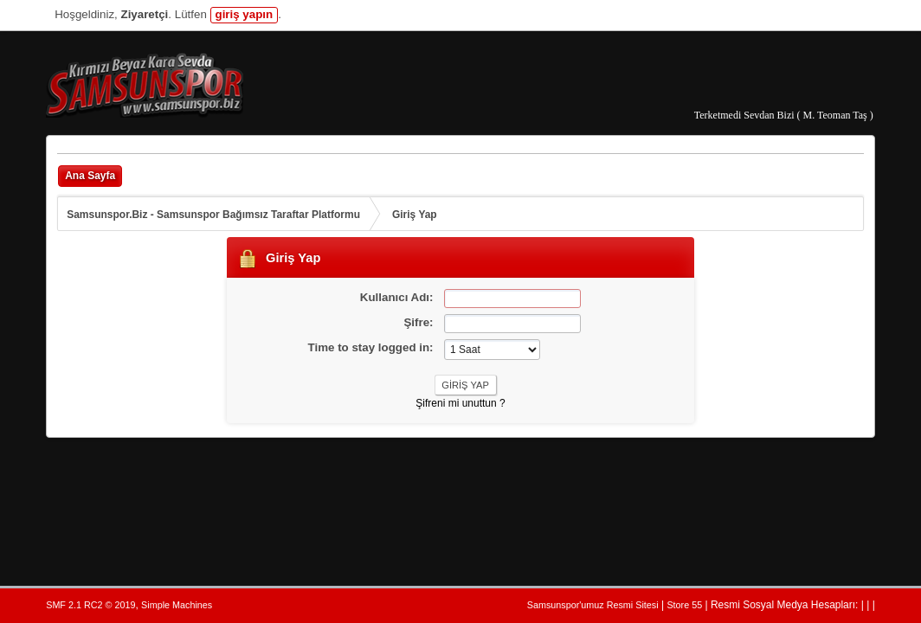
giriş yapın (245, 14)
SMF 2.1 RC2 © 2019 (90, 605)
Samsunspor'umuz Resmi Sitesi (593, 605)
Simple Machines (176, 605)
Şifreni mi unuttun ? (460, 403)
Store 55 (684, 605)
